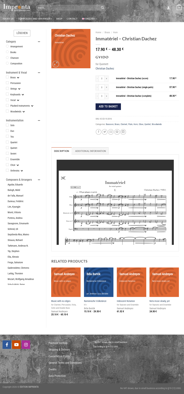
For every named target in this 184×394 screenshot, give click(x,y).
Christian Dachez (105, 68)
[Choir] (7, 164)
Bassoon (110, 124)
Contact (72, 18)
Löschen (22, 33)
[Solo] (7, 125)
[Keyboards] (7, 94)
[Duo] (7, 130)
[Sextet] (7, 153)
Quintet (147, 124)
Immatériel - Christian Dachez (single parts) (134, 87)
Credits (52, 369)
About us (8, 18)
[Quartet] (7, 142)
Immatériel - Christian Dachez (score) (132, 78)
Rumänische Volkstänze (95, 301)
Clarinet (124, 124)
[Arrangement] (7, 46)
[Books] (7, 51)
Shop (59, 18)
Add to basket (108, 106)
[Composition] (7, 63)
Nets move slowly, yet (159, 301)
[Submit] (102, 8)
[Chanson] (7, 57)
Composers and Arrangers (35, 18)
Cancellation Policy (59, 356)
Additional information (90, 151)
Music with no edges (60, 301)
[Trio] (7, 136)
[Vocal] (7, 99)
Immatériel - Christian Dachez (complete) (133, 96)
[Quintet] (7, 147)
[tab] (61, 150)
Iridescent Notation (126, 301)
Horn (115, 32)
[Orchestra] (7, 170)
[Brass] (7, 77)
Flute (130, 124)
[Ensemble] (7, 158)
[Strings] (7, 88)
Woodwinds (157, 124)
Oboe (141, 124)
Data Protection (57, 375)
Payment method (58, 343)
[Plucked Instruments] (7, 105)
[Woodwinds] (7, 111)
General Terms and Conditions (65, 362)
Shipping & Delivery (59, 349)
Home (98, 32)
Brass (107, 32)
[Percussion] (7, 82)
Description (61, 151)
